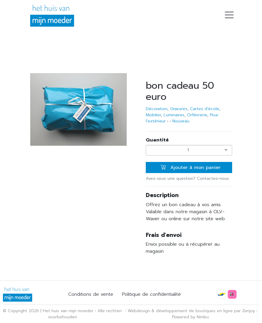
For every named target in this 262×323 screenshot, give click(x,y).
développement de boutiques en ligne (194, 311)
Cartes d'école (204, 109)
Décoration (156, 109)
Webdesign (139, 311)
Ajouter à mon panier (190, 167)
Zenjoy (248, 311)
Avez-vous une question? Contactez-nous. (188, 178)
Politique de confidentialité (151, 294)
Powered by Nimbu (190, 317)
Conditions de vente (90, 294)
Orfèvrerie (197, 115)
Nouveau (180, 121)
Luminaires (174, 115)
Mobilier (153, 115)
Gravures (178, 109)
